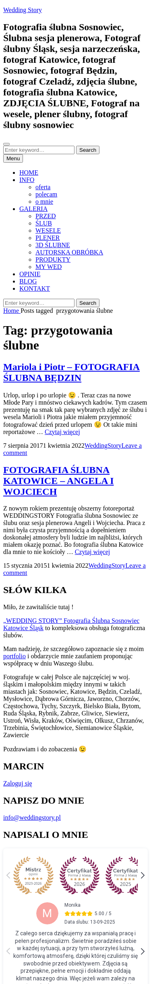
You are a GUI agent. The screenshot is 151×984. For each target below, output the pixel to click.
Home (12, 310)
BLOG (28, 281)
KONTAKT (34, 288)
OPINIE (29, 274)
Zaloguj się (17, 783)
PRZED (45, 216)
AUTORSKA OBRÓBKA (69, 252)
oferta (42, 187)
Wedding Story (22, 9)
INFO (26, 179)
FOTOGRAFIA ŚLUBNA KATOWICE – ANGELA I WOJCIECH (58, 481)
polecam (46, 194)
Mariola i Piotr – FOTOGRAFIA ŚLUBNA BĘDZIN (71, 372)
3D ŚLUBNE (52, 245)
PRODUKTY (52, 259)
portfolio (14, 656)
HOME (28, 172)
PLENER (47, 237)
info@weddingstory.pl (32, 817)
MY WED (48, 266)
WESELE (48, 230)
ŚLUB (43, 223)
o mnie (44, 201)
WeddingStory (103, 445)
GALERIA (33, 208)
